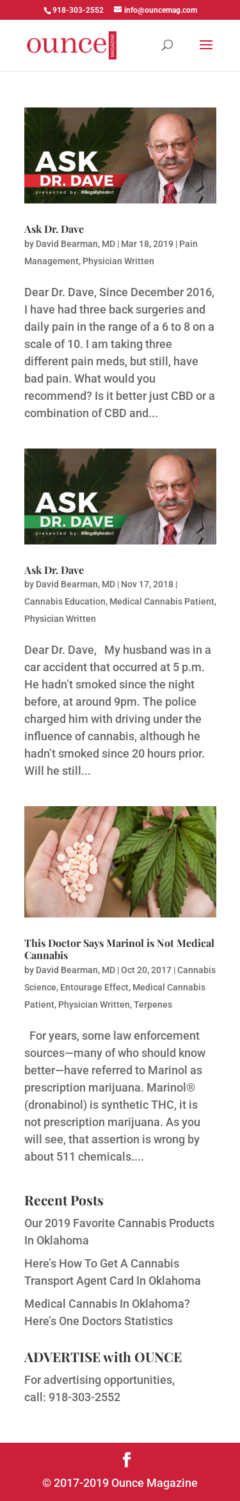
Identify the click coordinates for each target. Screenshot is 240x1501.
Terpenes (153, 1004)
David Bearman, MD (75, 244)
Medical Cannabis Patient (161, 601)
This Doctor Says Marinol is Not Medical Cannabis (119, 949)
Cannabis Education (65, 601)
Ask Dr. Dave (54, 228)
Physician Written (118, 261)
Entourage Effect (94, 987)
